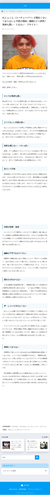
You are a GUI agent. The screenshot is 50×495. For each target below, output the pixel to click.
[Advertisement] (25, 207)
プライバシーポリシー (35, 489)
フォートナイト (24, 430)
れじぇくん (13, 430)
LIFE (25, 5)
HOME (25, 485)
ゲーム (44, 426)
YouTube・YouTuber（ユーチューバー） (26, 426)
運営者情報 (22, 489)
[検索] (37, 458)
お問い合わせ (13, 489)
